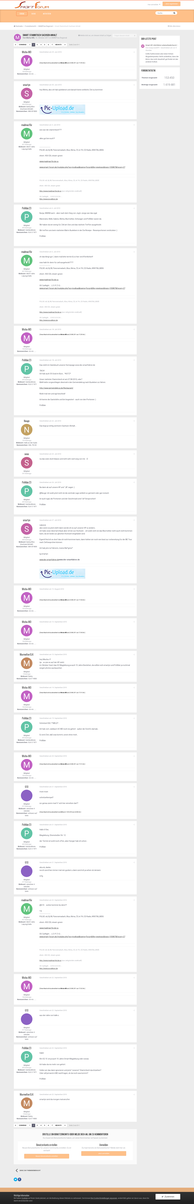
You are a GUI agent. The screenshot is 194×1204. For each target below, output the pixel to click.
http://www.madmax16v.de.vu (50, 191)
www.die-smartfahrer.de (49, 559)
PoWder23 (26, 208)
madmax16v (26, 125)
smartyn (26, 85)
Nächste (58, 44)
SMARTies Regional (59, 38)
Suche (33, 13)
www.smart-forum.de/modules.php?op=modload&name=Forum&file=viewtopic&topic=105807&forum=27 (82, 167)
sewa (26, 454)
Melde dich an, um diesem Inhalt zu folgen (95, 35)
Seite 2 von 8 (74, 45)
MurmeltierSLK (26, 654)
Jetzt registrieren (171, 4)
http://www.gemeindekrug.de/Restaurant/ (56, 388)
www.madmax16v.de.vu (49, 161)
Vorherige (22, 44)
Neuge (26, 421)
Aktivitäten (47, 13)
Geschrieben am (50, 52)
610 (26, 787)
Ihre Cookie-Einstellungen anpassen (104, 1198)
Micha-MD (30, 38)
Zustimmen (168, 1197)
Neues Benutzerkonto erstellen (47, 1156)
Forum (22, 13)
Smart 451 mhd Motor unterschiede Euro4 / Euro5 (162, 45)
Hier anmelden (154, 5)
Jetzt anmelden (103, 1153)
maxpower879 (154, 48)
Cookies (25, 1198)
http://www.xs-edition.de (48, 199)
